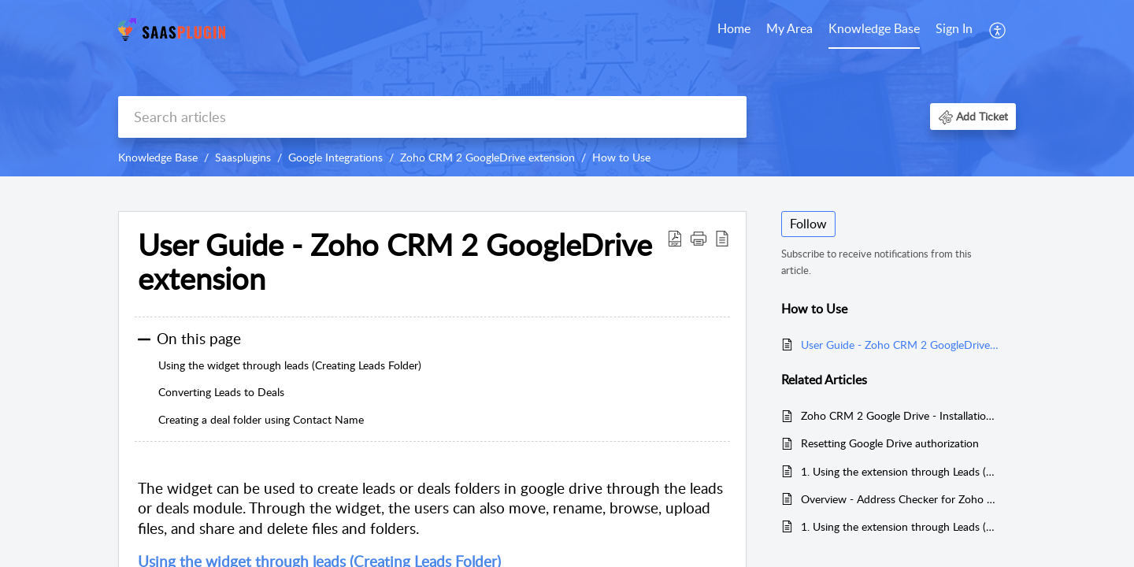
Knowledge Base (874, 28)
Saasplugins (243, 157)
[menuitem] (733, 30)
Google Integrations (335, 157)
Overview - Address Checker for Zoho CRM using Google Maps (900, 498)
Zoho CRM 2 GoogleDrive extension (487, 157)
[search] (432, 117)
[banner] (567, 88)
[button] (998, 30)
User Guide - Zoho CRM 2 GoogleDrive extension (900, 344)
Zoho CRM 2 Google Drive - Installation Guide (900, 415)
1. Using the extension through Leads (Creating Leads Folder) (900, 526)
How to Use (621, 157)
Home (733, 28)
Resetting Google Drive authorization (890, 442)
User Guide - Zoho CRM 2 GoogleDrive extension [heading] (395, 262)
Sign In (954, 28)
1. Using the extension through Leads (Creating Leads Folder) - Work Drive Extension (900, 471)
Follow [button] (808, 223)
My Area (789, 28)
